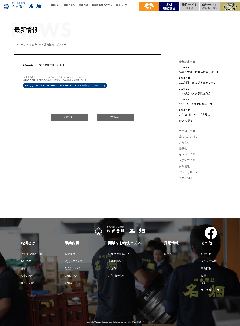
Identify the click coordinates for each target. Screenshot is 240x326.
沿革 (23, 268)
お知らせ (184, 142)
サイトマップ (148, 322)
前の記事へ (69, 117)
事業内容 (83, 5)
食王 (203, 275)
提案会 (183, 148)
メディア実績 (209, 261)
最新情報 (206, 268)
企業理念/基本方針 (31, 253)
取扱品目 (70, 253)
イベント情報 (187, 154)
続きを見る (186, 120)
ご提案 (112, 268)
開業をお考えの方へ (102, 5)
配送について (73, 268)
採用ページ (121, 5)
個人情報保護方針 (135, 322)
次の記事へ (115, 117)
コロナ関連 (185, 178)
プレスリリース (188, 172)
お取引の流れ (116, 275)
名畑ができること (75, 283)
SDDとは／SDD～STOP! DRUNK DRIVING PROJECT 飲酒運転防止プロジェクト (65, 85)
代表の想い (27, 275)
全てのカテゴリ (188, 136)
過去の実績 (27, 283)
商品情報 (184, 166)
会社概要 (25, 261)
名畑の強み (69, 5)
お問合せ (206, 253)
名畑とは (55, 5)
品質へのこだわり (75, 261)
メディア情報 (187, 160)
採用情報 (171, 243)
